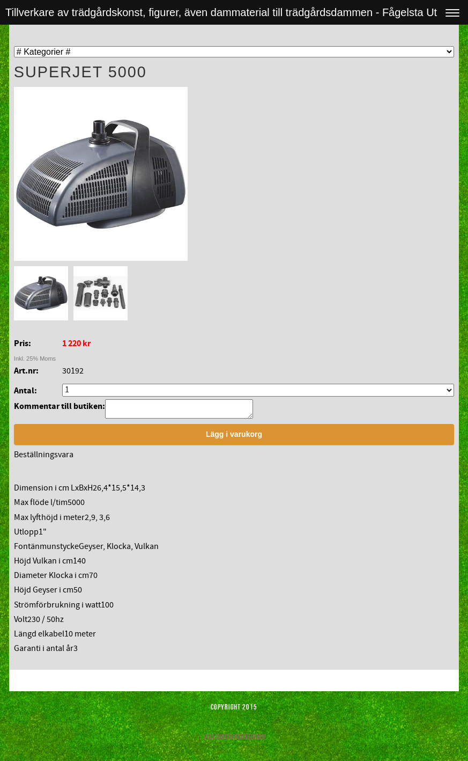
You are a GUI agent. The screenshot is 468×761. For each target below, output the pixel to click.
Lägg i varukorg (234, 437)
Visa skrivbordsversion (234, 740)
